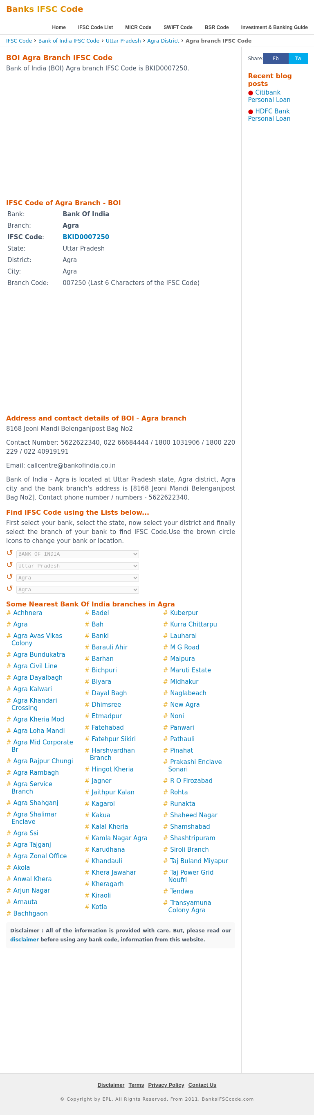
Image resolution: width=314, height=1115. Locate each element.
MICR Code (138, 27)
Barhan (103, 659)
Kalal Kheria (110, 826)
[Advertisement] (110, 135)
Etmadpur (107, 716)
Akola (21, 867)
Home (59, 27)
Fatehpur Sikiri (114, 739)
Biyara (101, 681)
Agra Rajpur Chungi (43, 761)
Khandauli (107, 861)
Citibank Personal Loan (269, 96)
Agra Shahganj (35, 803)
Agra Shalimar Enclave (34, 818)
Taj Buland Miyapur (199, 861)
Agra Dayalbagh (38, 677)
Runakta (182, 803)
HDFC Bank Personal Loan (269, 115)
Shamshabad (190, 826)
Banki (100, 636)
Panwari (182, 727)
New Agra (185, 704)
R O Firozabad (191, 781)
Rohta (179, 792)
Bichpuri (104, 670)
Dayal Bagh (109, 693)
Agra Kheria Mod (38, 719)
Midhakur (184, 681)
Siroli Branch (189, 849)
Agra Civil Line (35, 666)
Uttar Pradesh (123, 41)
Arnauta (25, 902)
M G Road (185, 647)
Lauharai (183, 636)
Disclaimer (111, 1085)
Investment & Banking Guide (274, 27)
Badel (100, 613)
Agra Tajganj (32, 844)
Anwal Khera (32, 879)
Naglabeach (188, 693)
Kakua (101, 815)
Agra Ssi (25, 833)
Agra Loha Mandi (39, 731)
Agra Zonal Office (40, 856)
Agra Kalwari (32, 689)
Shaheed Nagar (194, 815)
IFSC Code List (95, 27)
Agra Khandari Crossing (34, 704)
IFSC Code (19, 41)
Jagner (101, 781)
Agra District (163, 41)
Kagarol (103, 803)
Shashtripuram (192, 838)
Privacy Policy (166, 1085)
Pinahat (181, 750)
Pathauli (182, 739)
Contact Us (202, 1085)
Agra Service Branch (31, 787)
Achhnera (28, 613)
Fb (276, 58)
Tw (298, 58)
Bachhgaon (30, 913)
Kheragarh (107, 884)
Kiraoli (101, 895)
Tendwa (181, 891)
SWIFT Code (178, 27)
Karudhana (108, 849)
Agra (20, 624)
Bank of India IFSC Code (68, 41)
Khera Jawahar (114, 872)
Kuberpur (184, 613)
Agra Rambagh (36, 772)
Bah (97, 624)
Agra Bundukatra (39, 654)
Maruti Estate (190, 670)
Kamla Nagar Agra (120, 838)
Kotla (99, 907)
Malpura (182, 659)
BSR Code (217, 27)
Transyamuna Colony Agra (189, 906)
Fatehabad (108, 727)
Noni (177, 716)
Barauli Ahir (110, 647)
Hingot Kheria (112, 769)
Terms (136, 1085)
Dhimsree (106, 704)
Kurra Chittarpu (193, 624)
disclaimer (24, 940)
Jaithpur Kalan (113, 792)
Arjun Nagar (31, 890)
